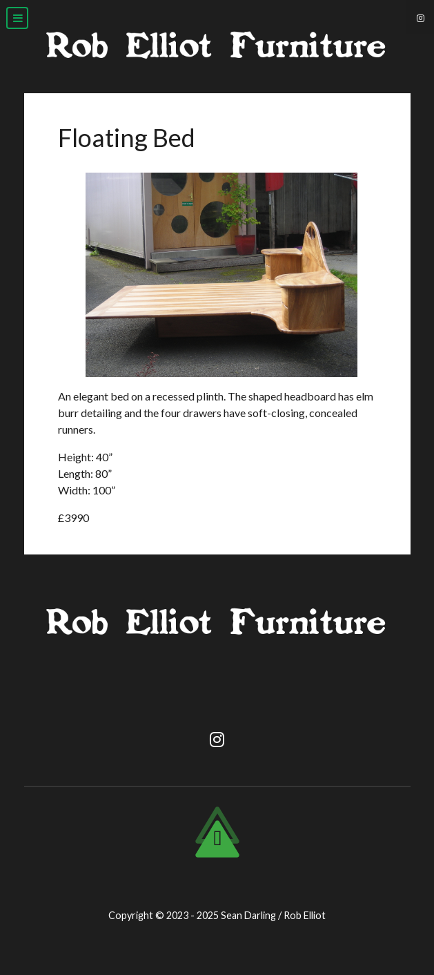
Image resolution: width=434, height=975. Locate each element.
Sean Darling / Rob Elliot (273, 915)
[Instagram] (420, 17)
